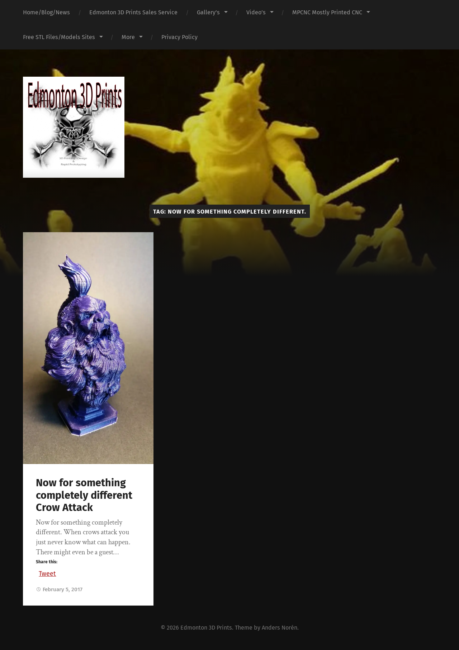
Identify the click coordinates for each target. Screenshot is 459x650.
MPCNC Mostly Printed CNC (327, 12)
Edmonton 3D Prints (206, 627)
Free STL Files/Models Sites (59, 37)
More (128, 37)
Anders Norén (279, 627)
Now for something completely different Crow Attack (84, 495)
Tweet (47, 572)
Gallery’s (208, 12)
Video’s (256, 12)
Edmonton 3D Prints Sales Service (133, 12)
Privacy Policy (179, 37)
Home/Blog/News (46, 12)
